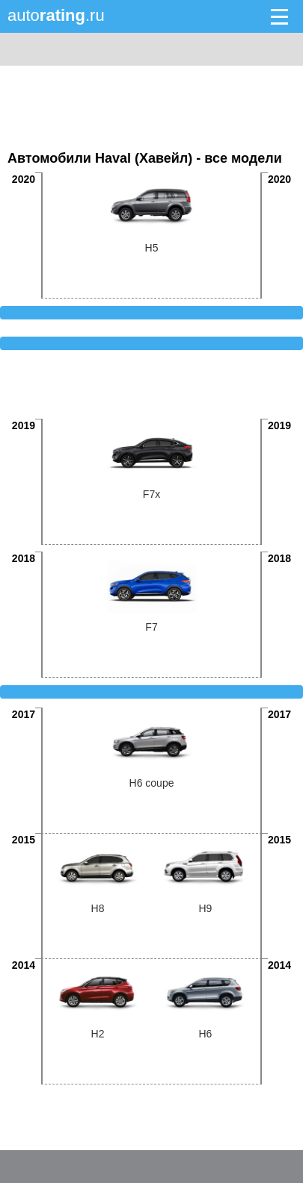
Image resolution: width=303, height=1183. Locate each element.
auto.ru (56, 15)
